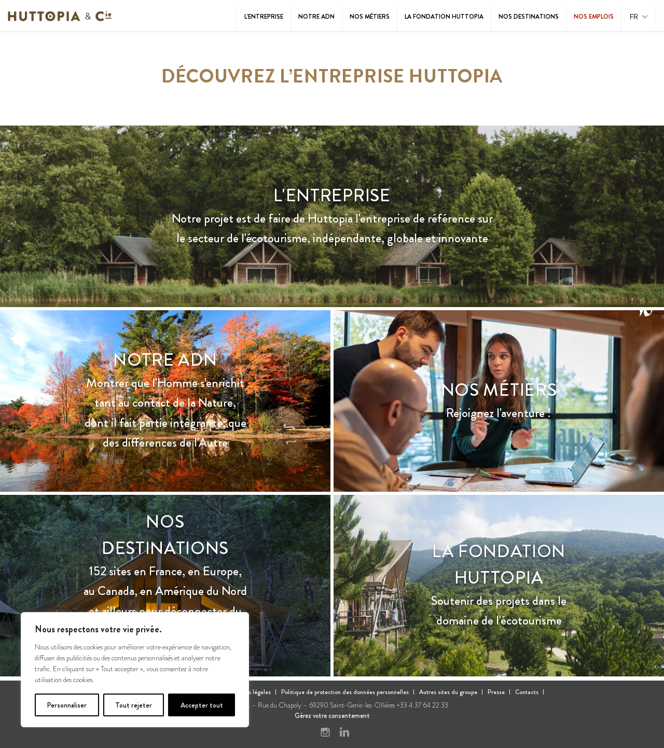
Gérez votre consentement (332, 716)
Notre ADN (316, 16)
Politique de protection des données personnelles (345, 692)
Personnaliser (67, 705)
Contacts (526, 692)
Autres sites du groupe (448, 692)
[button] (638, 17)
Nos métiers (370, 16)
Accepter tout (202, 705)
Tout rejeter (133, 705)
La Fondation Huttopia (444, 16)
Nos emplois (594, 16)
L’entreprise (263, 16)
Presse (496, 692)
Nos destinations (529, 16)
